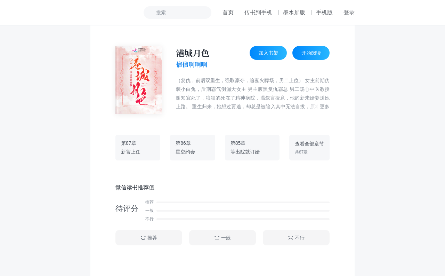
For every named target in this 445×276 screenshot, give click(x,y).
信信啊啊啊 (191, 64)
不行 (296, 238)
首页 (228, 12)
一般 (222, 238)
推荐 (148, 238)
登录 (349, 12)
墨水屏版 (294, 12)
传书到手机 (258, 12)
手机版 (324, 12)
